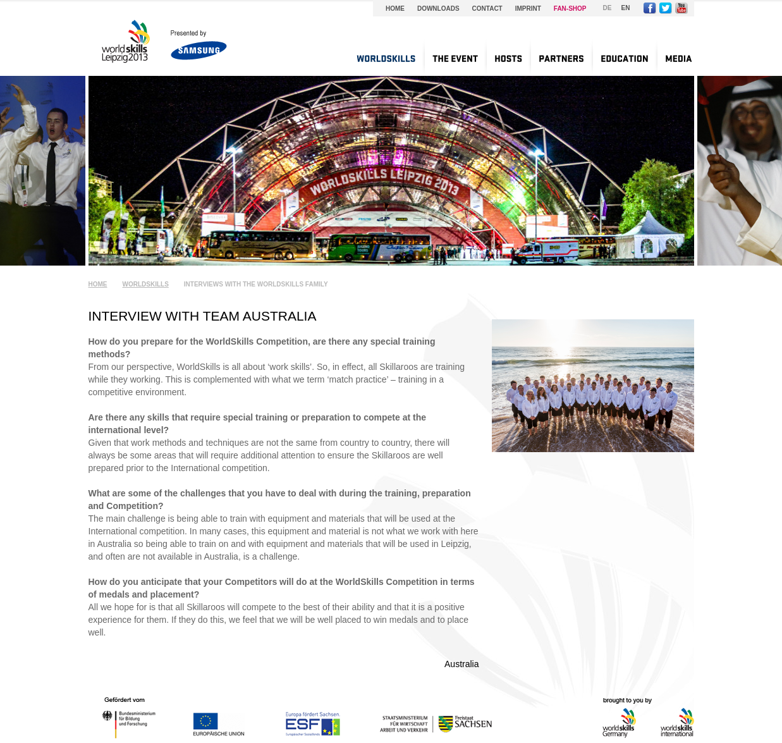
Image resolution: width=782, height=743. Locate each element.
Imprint (528, 8)
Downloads (438, 8)
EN (625, 7)
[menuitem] (386, 57)
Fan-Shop (570, 8)
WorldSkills (146, 284)
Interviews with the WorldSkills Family (256, 284)
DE (607, 7)
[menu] (518, 57)
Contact (487, 8)
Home (395, 8)
